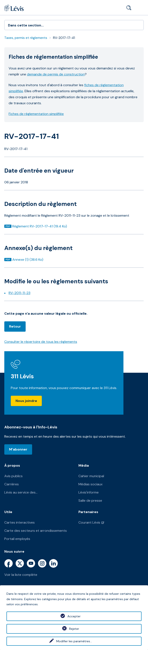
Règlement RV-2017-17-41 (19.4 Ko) (39, 226)
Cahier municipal (91, 476)
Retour (15, 326)
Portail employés (17, 539)
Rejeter (74, 629)
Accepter (74, 616)
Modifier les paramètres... (74, 641)
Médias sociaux (90, 484)
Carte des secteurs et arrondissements (35, 530)
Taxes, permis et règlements (25, 38)
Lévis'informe (88, 492)
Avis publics (13, 476)
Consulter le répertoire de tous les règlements (40, 341)
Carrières (11, 484)
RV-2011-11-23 (19, 293)
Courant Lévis (89, 522)
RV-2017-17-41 (64, 38)
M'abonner (18, 449)
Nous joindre (26, 401)
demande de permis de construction (56, 74)
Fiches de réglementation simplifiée (36, 114)
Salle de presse (90, 500)
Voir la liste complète (20, 574)
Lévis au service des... (20, 492)
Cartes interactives (19, 522)
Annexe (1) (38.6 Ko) (27, 259)
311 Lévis (22, 376)
